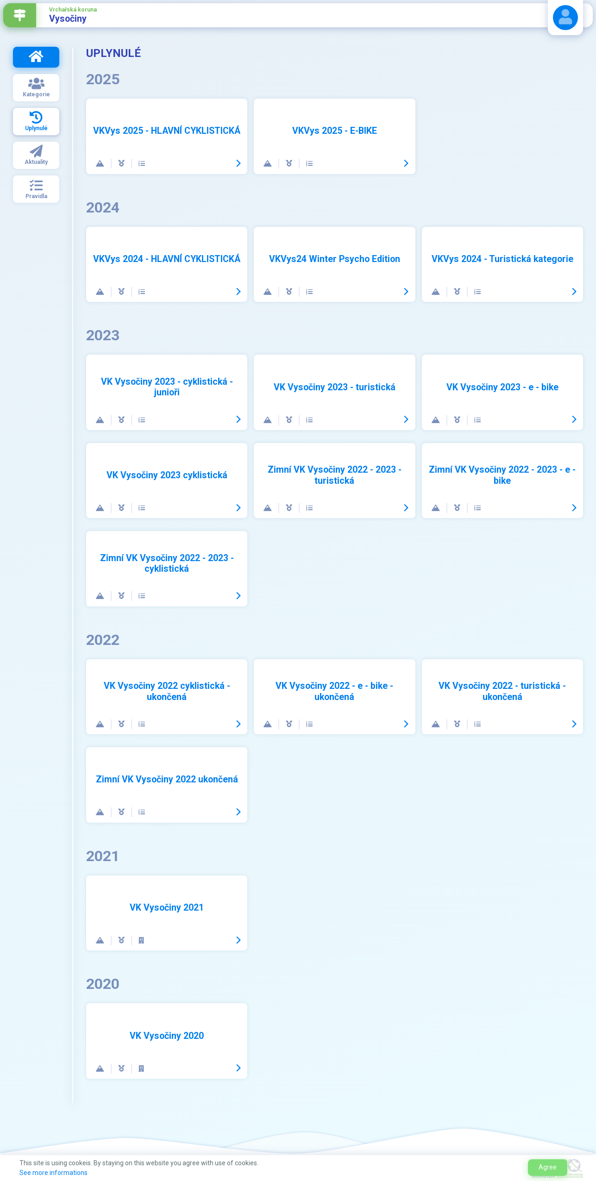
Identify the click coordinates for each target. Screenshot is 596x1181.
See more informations (53, 1172)
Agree (548, 1167)
